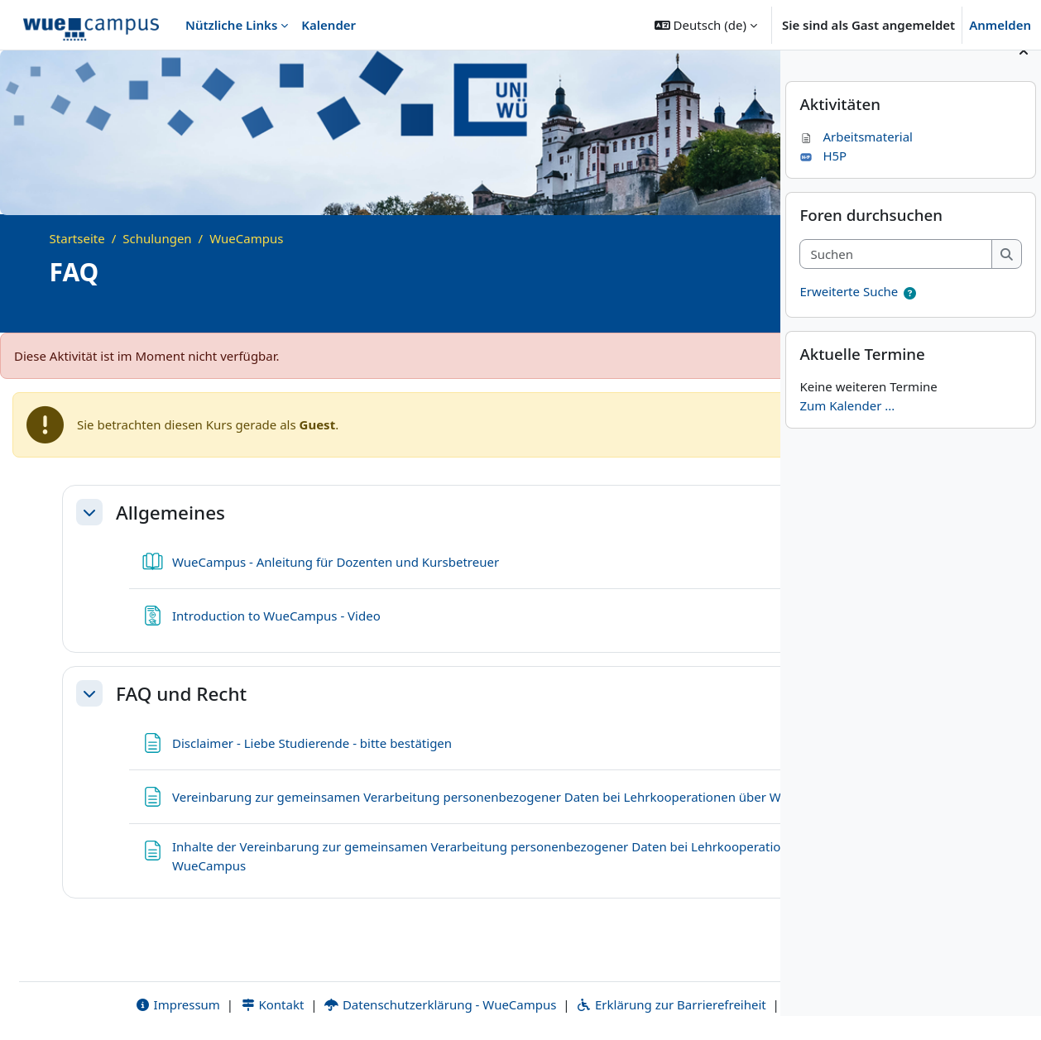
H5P (823, 178)
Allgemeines (170, 512)
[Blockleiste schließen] (1023, 74)
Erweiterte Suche (848, 315)
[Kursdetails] (744, 311)
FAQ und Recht (181, 694)
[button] (706, 25)
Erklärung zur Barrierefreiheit (593, 985)
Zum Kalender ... (847, 428)
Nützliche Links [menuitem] (231, 25)
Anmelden (1000, 25)
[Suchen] (895, 277)
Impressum (99, 985)
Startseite (77, 238)
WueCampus (246, 238)
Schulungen (156, 238)
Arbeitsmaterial (856, 160)
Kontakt (194, 985)
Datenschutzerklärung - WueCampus (362, 985)
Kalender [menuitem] (328, 25)
